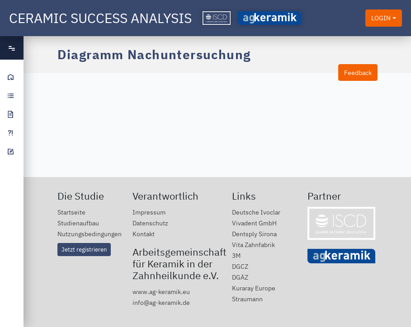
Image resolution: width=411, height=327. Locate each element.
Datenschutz (150, 223)
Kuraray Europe (253, 288)
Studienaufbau (78, 223)
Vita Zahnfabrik (253, 244)
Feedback (358, 72)
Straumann (247, 298)
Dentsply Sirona (254, 233)
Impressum (148, 212)
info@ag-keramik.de (161, 302)
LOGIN (381, 18)
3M (236, 255)
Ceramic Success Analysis (100, 18)
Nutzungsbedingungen (89, 233)
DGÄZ (240, 277)
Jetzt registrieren (84, 249)
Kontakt (143, 233)
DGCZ (240, 266)
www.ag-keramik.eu (161, 291)
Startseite (71, 212)
